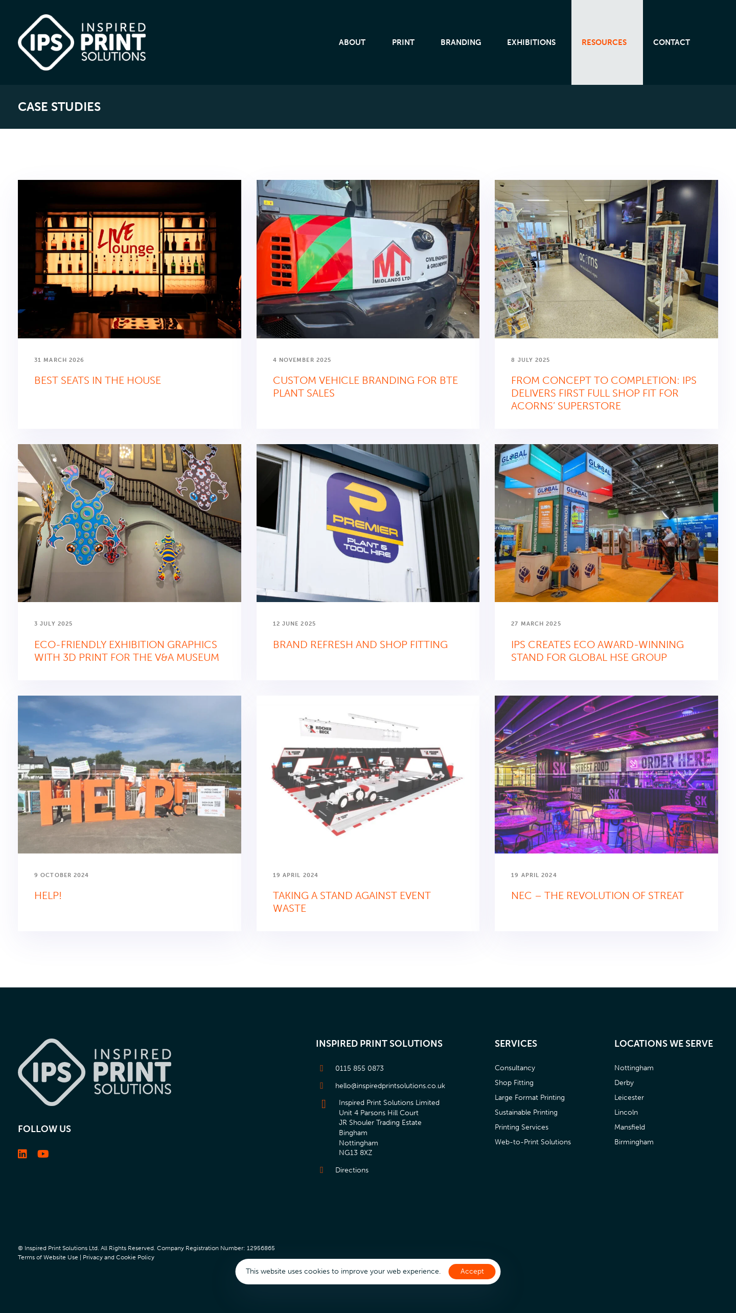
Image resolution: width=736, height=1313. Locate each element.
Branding (461, 42)
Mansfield (629, 1127)
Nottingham (634, 1068)
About (352, 42)
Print (403, 42)
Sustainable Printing (526, 1112)
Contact (671, 42)
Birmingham (634, 1142)
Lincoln (626, 1112)
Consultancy (515, 1068)
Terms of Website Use (48, 1257)
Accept (472, 1271)
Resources (604, 42)
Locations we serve (663, 1043)
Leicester (629, 1097)
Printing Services (521, 1127)
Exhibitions (531, 42)
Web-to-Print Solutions (533, 1142)
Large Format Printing (530, 1097)
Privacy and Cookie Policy (118, 1257)
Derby (624, 1082)
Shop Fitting (514, 1082)
